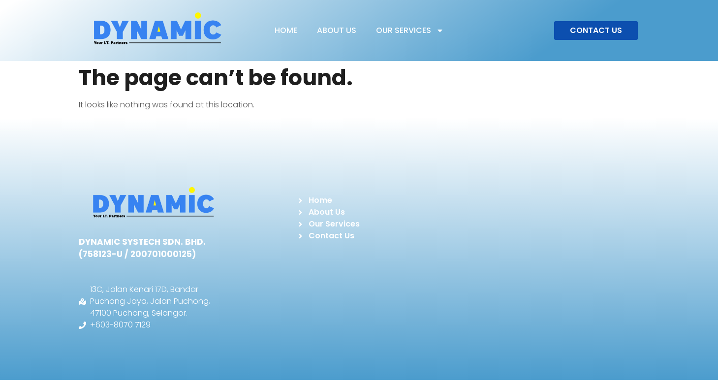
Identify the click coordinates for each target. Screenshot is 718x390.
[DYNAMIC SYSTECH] (540, 261)
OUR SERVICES (410, 30)
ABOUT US (336, 30)
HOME (286, 30)
